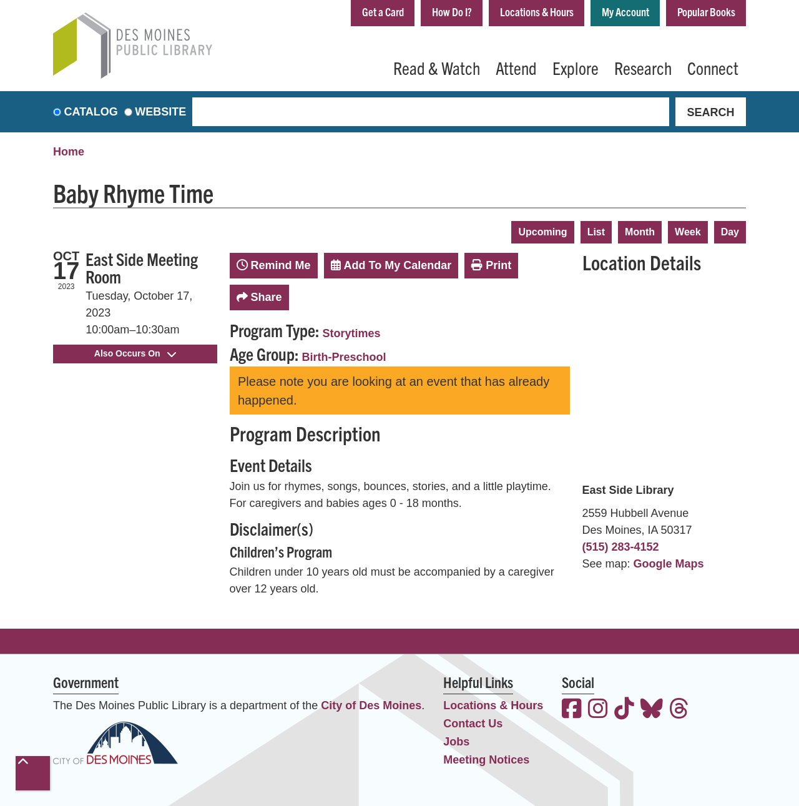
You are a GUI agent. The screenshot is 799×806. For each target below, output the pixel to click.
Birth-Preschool (344, 357)
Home (68, 151)
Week (688, 232)
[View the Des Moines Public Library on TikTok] (624, 710)
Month (640, 232)
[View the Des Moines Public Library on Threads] (679, 710)
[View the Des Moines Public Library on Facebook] (572, 710)
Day (730, 232)
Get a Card (383, 11)
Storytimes (352, 333)
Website (160, 112)
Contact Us (472, 723)
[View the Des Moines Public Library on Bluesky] (651, 710)
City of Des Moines (371, 705)
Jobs (456, 741)
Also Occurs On (135, 353)
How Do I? (452, 11)
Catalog (91, 112)
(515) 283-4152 (620, 547)
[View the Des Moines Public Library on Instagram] (598, 710)
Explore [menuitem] (575, 67)
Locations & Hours (537, 11)
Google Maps (669, 564)
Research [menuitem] (643, 67)
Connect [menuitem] (712, 67)
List (596, 232)
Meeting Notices (486, 760)
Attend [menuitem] (516, 67)
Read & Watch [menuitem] (436, 67)
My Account (625, 11)
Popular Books (706, 11)
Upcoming (542, 232)
